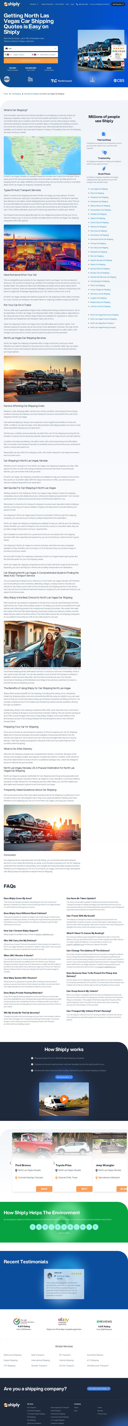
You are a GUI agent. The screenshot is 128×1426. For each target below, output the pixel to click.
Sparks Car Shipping (97, 218)
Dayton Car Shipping (97, 264)
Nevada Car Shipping (31, 94)
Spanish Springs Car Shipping (101, 260)
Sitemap (100, 1411)
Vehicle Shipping (66, 1360)
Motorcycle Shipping (12, 1355)
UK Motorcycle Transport (97, 1365)
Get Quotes (118, 4)
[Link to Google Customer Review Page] (23, 1321)
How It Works (59, 4)
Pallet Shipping (56, 1411)
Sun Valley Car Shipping (99, 247)
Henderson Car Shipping (99, 197)
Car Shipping (16, 94)
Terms (100, 1407)
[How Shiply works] (64, 1099)
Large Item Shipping (57, 1423)
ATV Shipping (93, 1360)
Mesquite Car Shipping (98, 252)
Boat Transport (38, 1355)
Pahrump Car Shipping (98, 231)
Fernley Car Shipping (98, 243)
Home (6, 94)
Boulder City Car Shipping (99, 273)
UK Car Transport (66, 1365)
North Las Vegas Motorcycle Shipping (104, 315)
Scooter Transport (39, 1365)
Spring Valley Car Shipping (100, 205)
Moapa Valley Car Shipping (100, 302)
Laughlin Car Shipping (98, 298)
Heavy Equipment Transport (60, 1407)
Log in (72, 4)
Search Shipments (47, 4)
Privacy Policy (102, 1414)
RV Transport (65, 1355)
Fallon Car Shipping (97, 285)
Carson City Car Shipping (99, 222)
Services (34, 4)
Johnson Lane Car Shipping (100, 306)
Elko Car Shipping (96, 256)
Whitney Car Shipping (98, 226)
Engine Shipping (11, 1360)
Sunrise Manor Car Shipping (100, 210)
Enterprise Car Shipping (99, 201)
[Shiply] (12, 4)
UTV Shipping (9, 1365)
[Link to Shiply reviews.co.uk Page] (104, 1321)
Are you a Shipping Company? (99, 4)
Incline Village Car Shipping (100, 289)
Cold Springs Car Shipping (100, 281)
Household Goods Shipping (60, 1417)
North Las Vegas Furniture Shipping (103, 319)
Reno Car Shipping (97, 193)
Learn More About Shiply (99, 1389)
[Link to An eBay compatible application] (64, 1322)
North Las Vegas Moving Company (103, 327)
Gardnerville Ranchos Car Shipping (103, 277)
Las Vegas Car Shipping (99, 189)
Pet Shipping (31, 1417)
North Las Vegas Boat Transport (102, 323)
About (76, 1407)
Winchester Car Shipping (99, 235)
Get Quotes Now (64, 1077)
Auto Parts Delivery (95, 1355)
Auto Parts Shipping (33, 1411)
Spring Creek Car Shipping (100, 268)
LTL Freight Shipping (57, 1420)
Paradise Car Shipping (98, 214)
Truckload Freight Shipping (36, 1414)
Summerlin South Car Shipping (101, 239)
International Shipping (41, 1360)
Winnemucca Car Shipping (100, 294)
